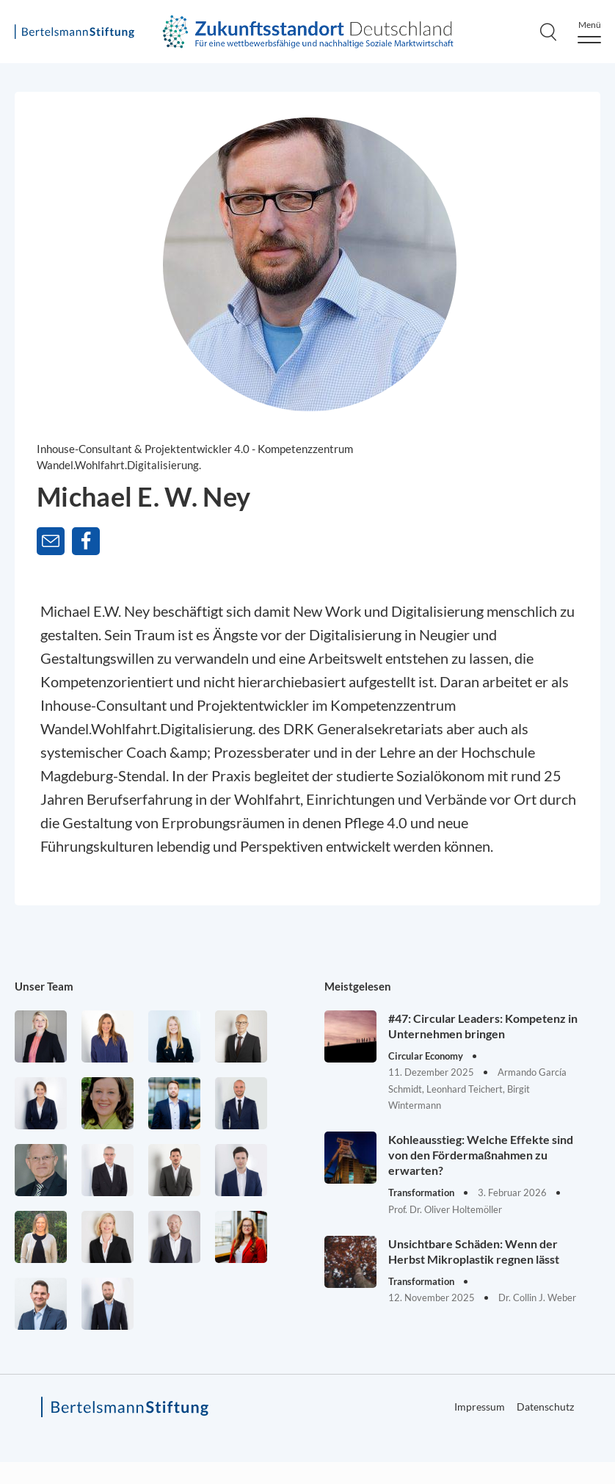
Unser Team (44, 986)
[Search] (548, 31)
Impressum (479, 1406)
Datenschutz (545, 1406)
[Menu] (589, 32)
